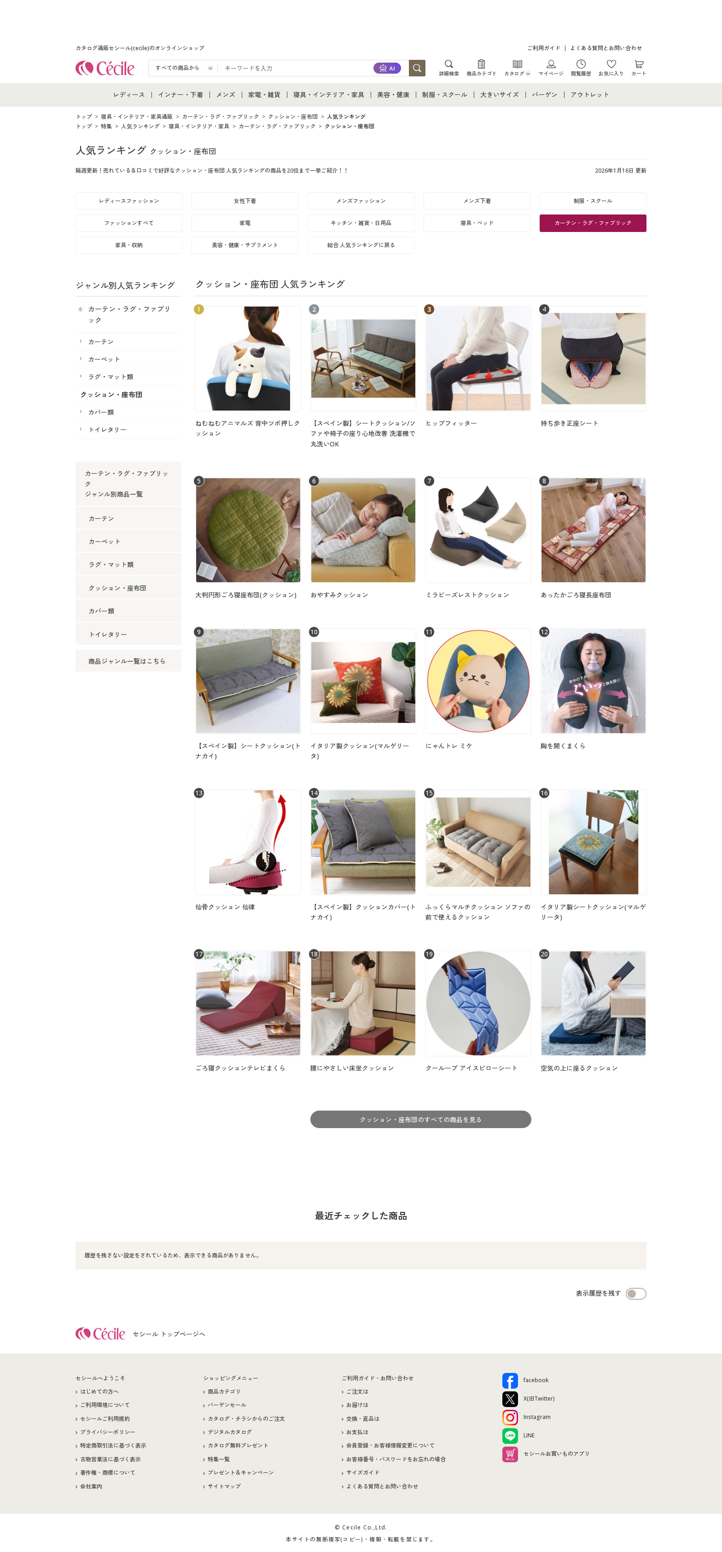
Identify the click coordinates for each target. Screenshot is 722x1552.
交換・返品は (362, 1419)
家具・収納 (129, 245)
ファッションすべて (129, 223)
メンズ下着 (477, 201)
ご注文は (357, 1392)
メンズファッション (361, 201)
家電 (244, 223)
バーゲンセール (227, 1405)
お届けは (357, 1405)
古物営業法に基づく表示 (110, 1459)
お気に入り (611, 73)
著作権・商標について (107, 1473)
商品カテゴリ (481, 73)
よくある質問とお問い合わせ (606, 48)
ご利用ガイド (543, 48)
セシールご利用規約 (105, 1419)
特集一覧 (219, 1459)
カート (638, 73)
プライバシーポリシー (107, 1432)
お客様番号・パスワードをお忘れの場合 (396, 1459)
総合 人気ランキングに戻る (361, 245)
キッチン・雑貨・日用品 (361, 223)
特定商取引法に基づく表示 (113, 1445)
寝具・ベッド (477, 223)
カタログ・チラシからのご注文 (246, 1419)
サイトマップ (224, 1486)
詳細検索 (449, 73)
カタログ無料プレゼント (238, 1445)
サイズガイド (362, 1473)
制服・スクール (593, 201)
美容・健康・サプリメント (245, 245)
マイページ (551, 73)
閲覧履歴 (581, 73)
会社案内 (91, 1486)
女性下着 (245, 201)
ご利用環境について (105, 1405)
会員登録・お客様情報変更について (390, 1445)
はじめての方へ (99, 1392)
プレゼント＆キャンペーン (241, 1473)
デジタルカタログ (230, 1432)
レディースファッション (129, 201)
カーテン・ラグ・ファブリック (593, 223)
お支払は (357, 1432)
